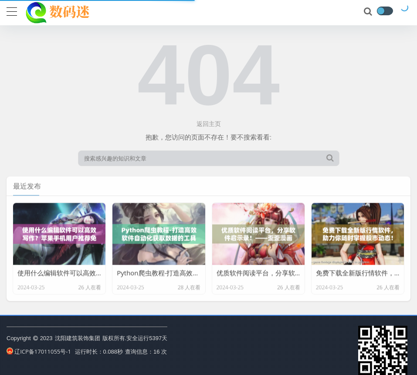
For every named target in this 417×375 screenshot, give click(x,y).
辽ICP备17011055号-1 (39, 351)
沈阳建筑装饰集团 (77, 338)
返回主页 (209, 123)
